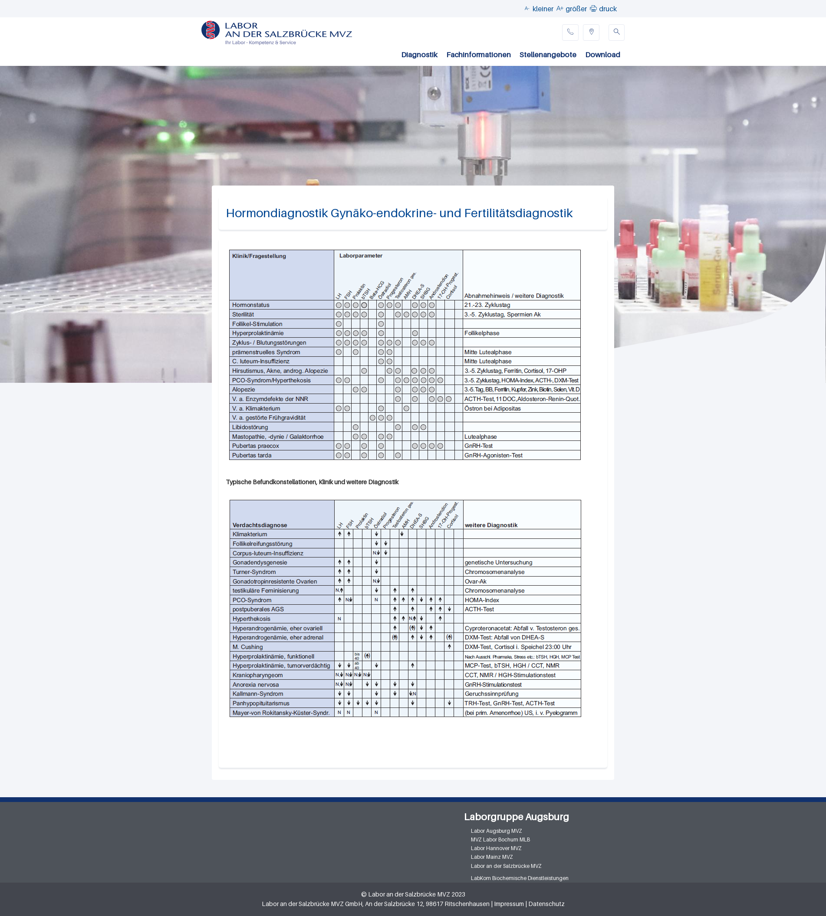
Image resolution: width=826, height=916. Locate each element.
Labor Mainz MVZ (492, 857)
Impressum (509, 903)
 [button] (593, 8)
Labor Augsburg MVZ (496, 831)
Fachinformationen (478, 54)
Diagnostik (419, 54)
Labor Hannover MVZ (496, 848)
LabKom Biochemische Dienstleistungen (520, 878)
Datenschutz (546, 903)
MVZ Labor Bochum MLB (500, 839)
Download (602, 54)
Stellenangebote (548, 54)
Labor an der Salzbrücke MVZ (506, 866)
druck (608, 8)
